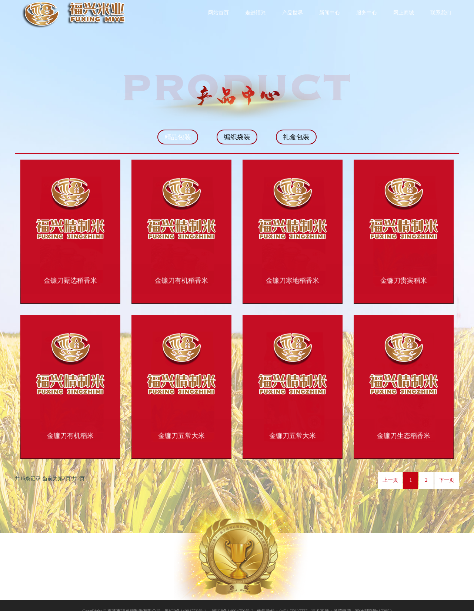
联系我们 (440, 13)
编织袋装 (237, 137)
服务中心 (366, 13)
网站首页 (218, 13)
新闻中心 (329, 13)
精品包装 (177, 137)
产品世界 (292, 13)
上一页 (390, 469)
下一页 (446, 469)
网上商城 (403, 13)
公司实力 (378, 548)
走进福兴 (255, 13)
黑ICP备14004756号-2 (233, 599)
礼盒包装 (296, 137)
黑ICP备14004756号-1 (185, 599)
